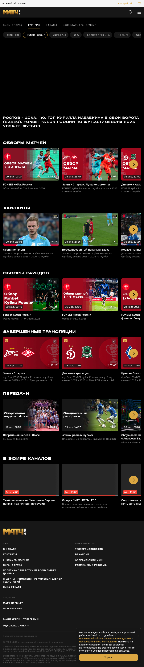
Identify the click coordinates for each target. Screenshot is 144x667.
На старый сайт (125, 3)
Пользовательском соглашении (98, 641)
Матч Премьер (13, 603)
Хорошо (108, 657)
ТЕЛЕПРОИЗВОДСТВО (89, 549)
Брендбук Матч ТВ (16, 559)
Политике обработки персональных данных (105, 638)
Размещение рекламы (91, 565)
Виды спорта (12, 25)
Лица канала (12, 587)
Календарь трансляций (79, 25)
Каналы (51, 25)
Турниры (34, 25)
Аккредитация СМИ (89, 559)
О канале (9, 549)
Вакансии (82, 554)
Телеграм (30, 619)
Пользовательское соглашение (20, 636)
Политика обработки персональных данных (29, 572)
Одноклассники (15, 625)
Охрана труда (12, 565)
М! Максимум (13, 608)
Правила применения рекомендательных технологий (33, 580)
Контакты (10, 554)
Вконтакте (10, 619)
